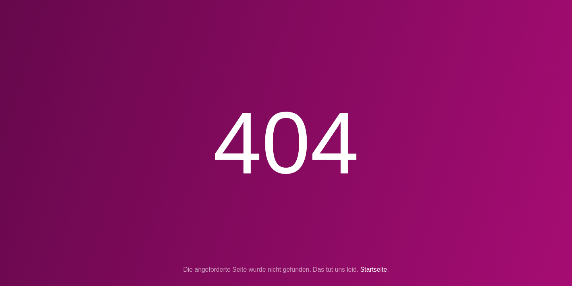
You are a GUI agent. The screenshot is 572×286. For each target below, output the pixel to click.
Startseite (373, 269)
